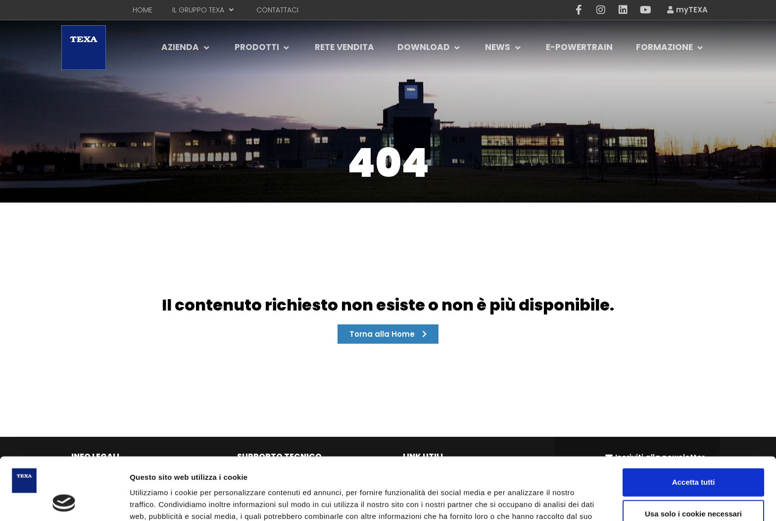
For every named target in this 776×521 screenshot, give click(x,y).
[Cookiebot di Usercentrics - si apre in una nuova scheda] (64, 501)
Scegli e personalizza (532, 501)
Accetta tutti (693, 423)
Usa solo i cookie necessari (693, 455)
